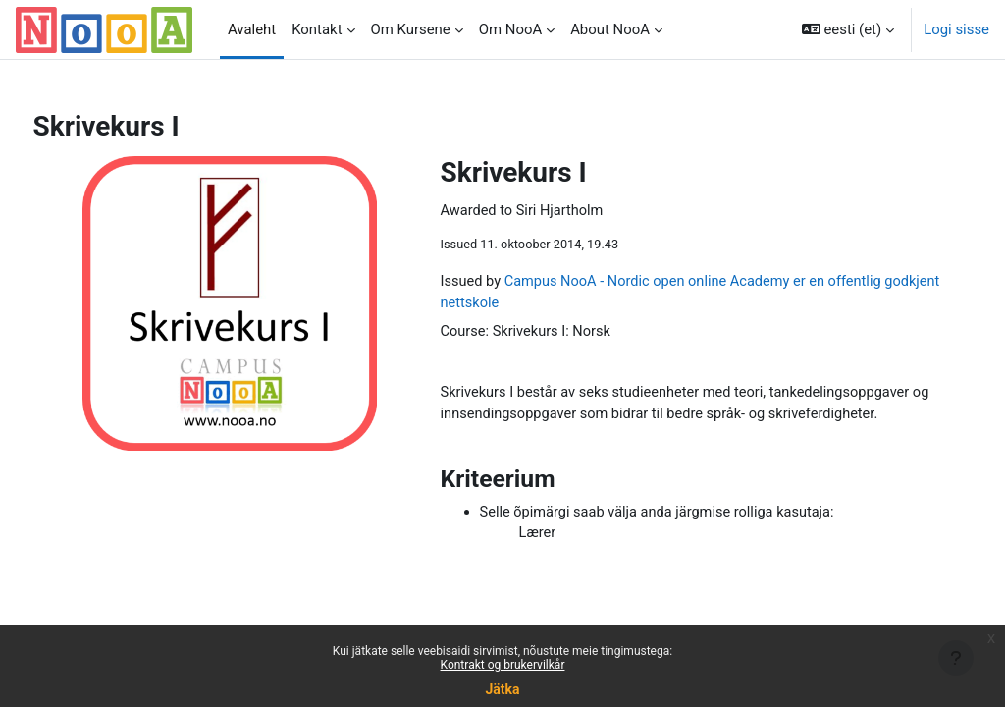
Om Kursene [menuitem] (410, 29)
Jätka (502, 689)
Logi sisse (956, 29)
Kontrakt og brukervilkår (503, 665)
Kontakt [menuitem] (316, 29)
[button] (848, 29)
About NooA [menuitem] (610, 29)
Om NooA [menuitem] (510, 29)
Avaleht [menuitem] (252, 29)
